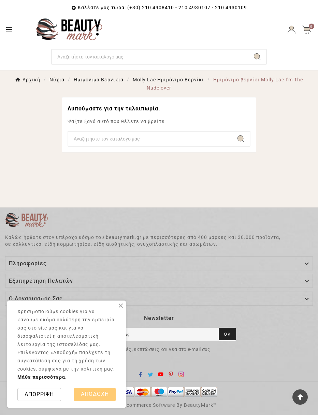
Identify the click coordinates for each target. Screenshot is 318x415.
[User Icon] (291, 30)
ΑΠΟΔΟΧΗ (95, 394)
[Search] (150, 57)
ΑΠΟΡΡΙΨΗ (39, 394)
